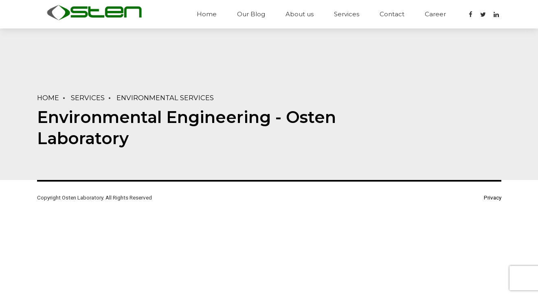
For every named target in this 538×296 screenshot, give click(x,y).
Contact (392, 14)
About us (299, 14)
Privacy (492, 197)
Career (435, 14)
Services (346, 14)
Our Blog (251, 14)
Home (207, 14)
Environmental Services (165, 98)
